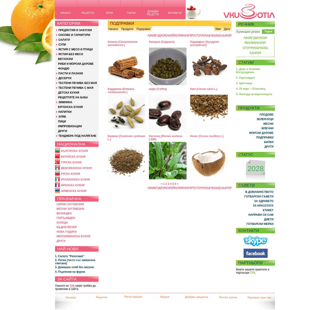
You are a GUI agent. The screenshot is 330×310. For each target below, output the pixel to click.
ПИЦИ (62, 121)
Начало (113, 29)
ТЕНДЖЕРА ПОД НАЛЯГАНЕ (77, 135)
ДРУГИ (62, 131)
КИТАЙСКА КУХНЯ (73, 156)
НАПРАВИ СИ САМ (261, 214)
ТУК (71, 285)
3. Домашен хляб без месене (74, 267)
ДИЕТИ (268, 219)
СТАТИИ (246, 62)
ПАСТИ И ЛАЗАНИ (70, 73)
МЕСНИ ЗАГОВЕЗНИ (70, 208)
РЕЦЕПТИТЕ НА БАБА (73, 97)
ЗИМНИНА (65, 102)
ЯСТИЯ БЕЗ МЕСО (70, 54)
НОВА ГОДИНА (67, 231)
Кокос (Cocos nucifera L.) (207, 136)
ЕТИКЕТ (268, 210)
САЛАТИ (64, 39)
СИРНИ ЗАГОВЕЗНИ (70, 204)
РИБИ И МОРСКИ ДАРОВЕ (76, 63)
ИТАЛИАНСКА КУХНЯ (75, 179)
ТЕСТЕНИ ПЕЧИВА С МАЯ (76, 87)
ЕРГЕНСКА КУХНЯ (70, 107)
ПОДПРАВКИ (264, 137)
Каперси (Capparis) (162, 41)
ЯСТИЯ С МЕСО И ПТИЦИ (75, 49)
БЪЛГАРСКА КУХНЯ (74, 151)
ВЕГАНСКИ (65, 59)
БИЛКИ (269, 142)
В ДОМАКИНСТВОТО (259, 192)
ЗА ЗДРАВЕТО (263, 201)
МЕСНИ (268, 123)
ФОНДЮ (63, 68)
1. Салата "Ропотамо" (69, 256)
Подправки (143, 29)
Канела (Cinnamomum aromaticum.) (123, 43)
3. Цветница (244, 83)
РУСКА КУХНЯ (70, 173)
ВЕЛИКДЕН (64, 213)
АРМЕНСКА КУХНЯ (73, 191)
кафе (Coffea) (158, 89)
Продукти (127, 29)
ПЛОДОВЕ (267, 114)
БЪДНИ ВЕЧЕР (67, 227)
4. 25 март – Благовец (250, 88)
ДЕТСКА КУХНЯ (68, 92)
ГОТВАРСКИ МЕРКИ (260, 224)
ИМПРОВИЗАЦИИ (70, 126)
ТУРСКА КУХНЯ (71, 162)
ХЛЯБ (62, 116)
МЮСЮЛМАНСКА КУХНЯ (73, 236)
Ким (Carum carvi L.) (203, 89)
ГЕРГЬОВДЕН (66, 218)
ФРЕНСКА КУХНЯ (72, 185)
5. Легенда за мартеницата (254, 94)
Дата (227, 29)
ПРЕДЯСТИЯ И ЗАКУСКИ (75, 30)
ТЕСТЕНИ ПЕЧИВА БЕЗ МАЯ (77, 83)
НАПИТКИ (65, 111)
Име (218, 29)
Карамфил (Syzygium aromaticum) (204, 43)
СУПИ (62, 44)
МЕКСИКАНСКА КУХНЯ (76, 168)
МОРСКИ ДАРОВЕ (261, 133)
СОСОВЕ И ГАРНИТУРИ (74, 35)
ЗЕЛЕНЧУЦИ (264, 119)
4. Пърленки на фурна (70, 271)
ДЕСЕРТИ (65, 78)
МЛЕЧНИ (267, 128)
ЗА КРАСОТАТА (263, 205)
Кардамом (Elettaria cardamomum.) (121, 90)
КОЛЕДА (62, 222)
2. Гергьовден (245, 77)
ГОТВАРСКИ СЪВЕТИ (258, 196)
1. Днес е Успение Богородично (248, 70)
